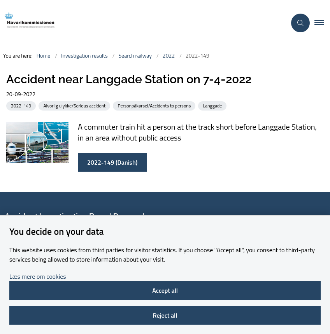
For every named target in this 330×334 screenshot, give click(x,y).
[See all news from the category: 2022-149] (21, 105)
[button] (322, 23)
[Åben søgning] (300, 23)
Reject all (165, 315)
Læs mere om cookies (37, 276)
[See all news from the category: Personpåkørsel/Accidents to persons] (155, 105)
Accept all (165, 290)
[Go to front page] (140, 22)
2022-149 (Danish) (112, 162)
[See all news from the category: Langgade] (213, 105)
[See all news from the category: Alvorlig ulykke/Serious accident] (75, 105)
